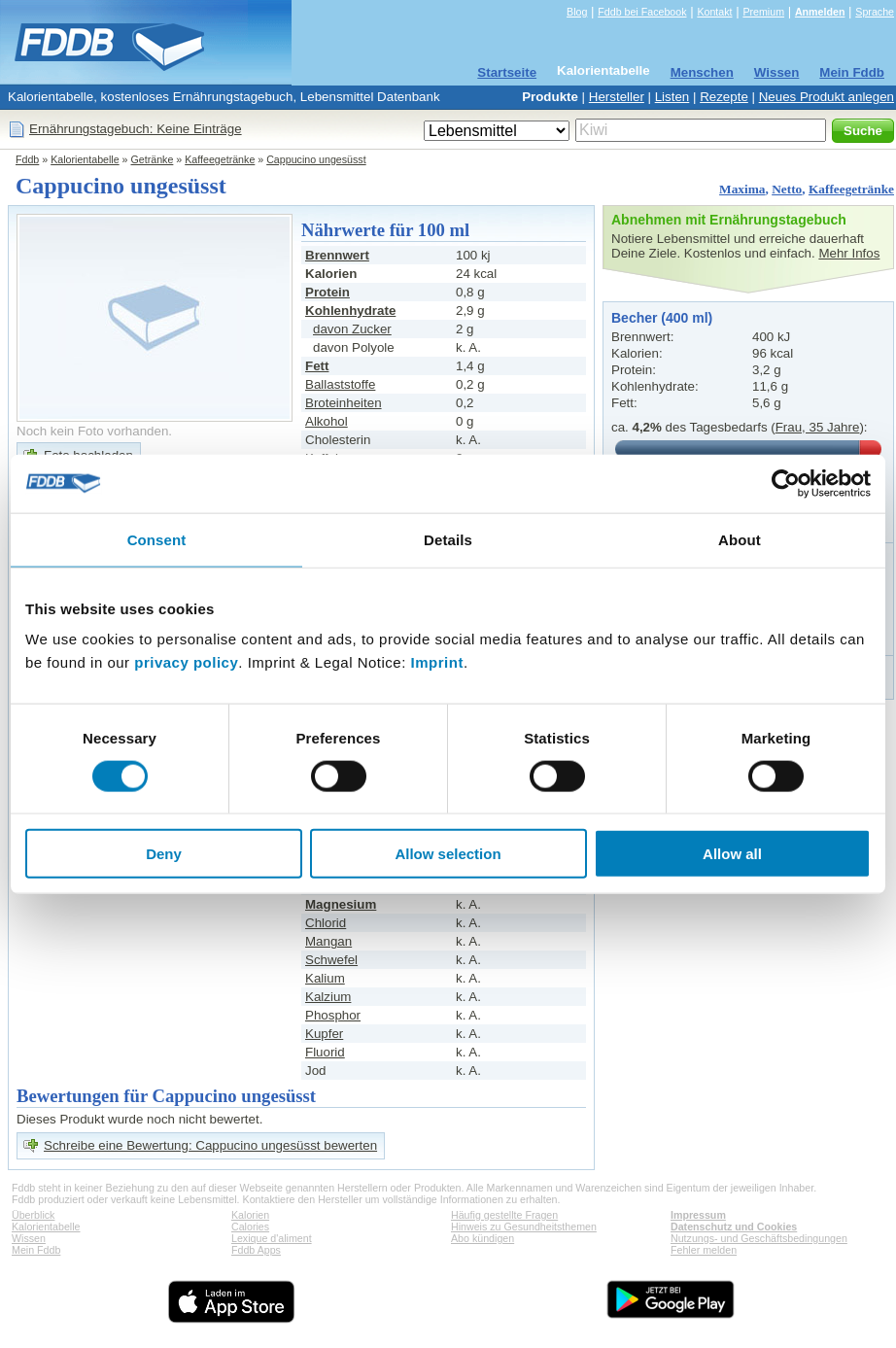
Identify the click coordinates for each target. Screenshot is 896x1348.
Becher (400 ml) (661, 318)
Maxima (742, 189)
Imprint (437, 662)
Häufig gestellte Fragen (504, 1215)
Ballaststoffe (340, 384)
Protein (327, 292)
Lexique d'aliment (271, 1238)
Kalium (325, 978)
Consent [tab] (157, 539)
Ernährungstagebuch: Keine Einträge (135, 128)
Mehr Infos (848, 253)
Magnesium (340, 904)
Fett (316, 366)
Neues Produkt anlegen (826, 96)
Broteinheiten (343, 403)
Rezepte (724, 96)
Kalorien (250, 1215)
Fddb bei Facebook (642, 11)
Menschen (702, 72)
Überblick (33, 1215)
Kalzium (328, 996)
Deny (164, 854)
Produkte (550, 96)
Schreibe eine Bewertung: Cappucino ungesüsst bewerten (210, 1145)
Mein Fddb (851, 72)
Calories (250, 1226)
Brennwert (337, 255)
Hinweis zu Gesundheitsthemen (524, 1226)
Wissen (777, 72)
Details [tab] (448, 539)
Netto (787, 189)
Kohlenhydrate (350, 310)
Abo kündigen (482, 1238)
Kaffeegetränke (220, 159)
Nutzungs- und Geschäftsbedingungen (759, 1238)
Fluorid (325, 1052)
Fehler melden (704, 1250)
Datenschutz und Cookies (734, 1226)
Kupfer (324, 1033)
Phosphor (333, 1015)
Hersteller (616, 96)
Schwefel (331, 959)
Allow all (732, 854)
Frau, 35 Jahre (817, 427)
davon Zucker (352, 329)
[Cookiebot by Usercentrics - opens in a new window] (786, 483)
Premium (763, 11)
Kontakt (714, 11)
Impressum (698, 1215)
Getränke (152, 159)
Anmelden (820, 11)
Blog (577, 11)
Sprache (874, 11)
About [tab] (739, 539)
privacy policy (186, 662)
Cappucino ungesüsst (316, 159)
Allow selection (447, 854)
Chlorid (325, 923)
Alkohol (326, 421)
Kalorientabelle (603, 70)
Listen (672, 96)
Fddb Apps (256, 1250)
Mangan (328, 941)
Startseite (506, 72)
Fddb (27, 159)
